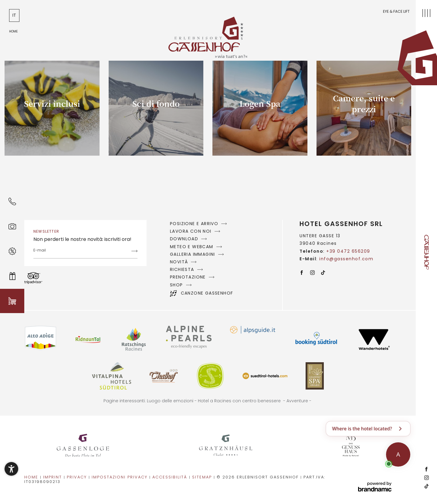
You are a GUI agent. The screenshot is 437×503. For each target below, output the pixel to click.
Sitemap (203, 477)
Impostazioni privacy (120, 477)
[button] (11, 469)
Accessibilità (170, 477)
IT (14, 15)
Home (32, 477)
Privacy (78, 477)
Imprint (53, 477)
